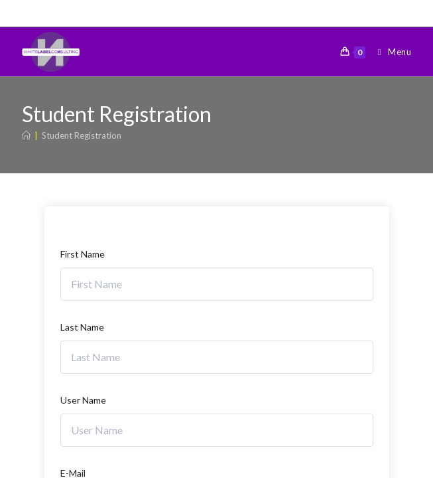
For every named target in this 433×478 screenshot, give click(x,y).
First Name (82, 254)
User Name (83, 400)
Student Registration (81, 135)
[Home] (26, 135)
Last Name (82, 327)
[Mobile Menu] (389, 51)
